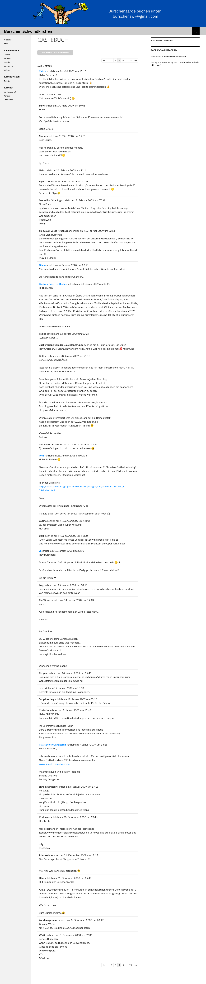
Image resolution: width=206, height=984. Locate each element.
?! (40, 550)
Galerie (7, 62)
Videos (6, 70)
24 (130, 60)
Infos (6, 43)
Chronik (7, 54)
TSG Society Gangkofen (52, 744)
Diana (42, 265)
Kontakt (7, 96)
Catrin (42, 71)
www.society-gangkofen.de (54, 763)
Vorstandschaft (10, 92)
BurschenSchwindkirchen (174, 56)
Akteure (7, 58)
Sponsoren (8, 66)
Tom (41, 455)
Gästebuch (8, 99)
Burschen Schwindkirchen (28, 31)
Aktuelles (8, 40)
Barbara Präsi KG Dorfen (53, 283)
